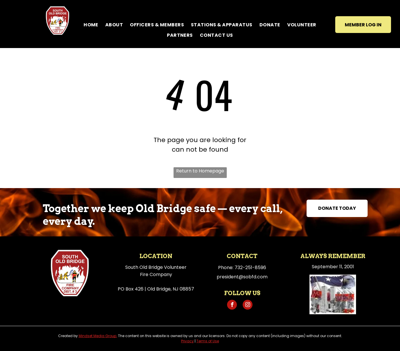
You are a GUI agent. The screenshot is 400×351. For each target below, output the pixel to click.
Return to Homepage (200, 171)
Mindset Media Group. (98, 335)
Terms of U (205, 341)
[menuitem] (91, 25)
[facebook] (232, 305)
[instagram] (247, 305)
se (217, 341)
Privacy (187, 341)
